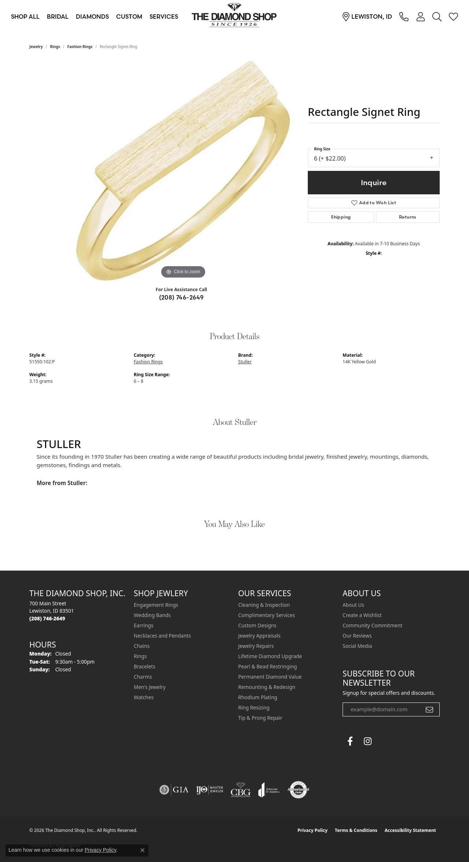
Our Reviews (357, 635)
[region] (183, 170)
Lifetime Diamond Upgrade (270, 656)
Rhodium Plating (257, 697)
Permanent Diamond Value (270, 676)
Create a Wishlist (362, 615)
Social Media (357, 645)
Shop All (25, 16)
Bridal (58, 16)
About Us (353, 604)
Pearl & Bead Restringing (267, 666)
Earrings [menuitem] (144, 625)
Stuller (245, 362)
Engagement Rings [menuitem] (156, 604)
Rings (55, 46)
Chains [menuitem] (141, 645)
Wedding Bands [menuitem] (152, 615)
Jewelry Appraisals (259, 635)
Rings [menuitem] (140, 656)
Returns (408, 217)
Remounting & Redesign (266, 686)
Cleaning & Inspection (264, 604)
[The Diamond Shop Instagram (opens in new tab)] (385, 741)
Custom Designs (257, 625)
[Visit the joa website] (269, 790)
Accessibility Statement (410, 830)
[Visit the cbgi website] (240, 790)
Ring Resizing (254, 707)
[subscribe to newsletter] (429, 709)
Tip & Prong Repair (260, 717)
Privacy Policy (313, 830)
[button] (420, 16)
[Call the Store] (47, 618)
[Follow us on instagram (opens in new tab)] (367, 741)
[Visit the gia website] (174, 790)
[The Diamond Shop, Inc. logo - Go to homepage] (234, 16)
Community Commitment (372, 625)
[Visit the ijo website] (210, 790)
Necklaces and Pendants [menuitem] (162, 635)
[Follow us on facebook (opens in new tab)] (350, 741)
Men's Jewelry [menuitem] (150, 686)
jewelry (36, 46)
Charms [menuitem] (143, 676)
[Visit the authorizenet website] (298, 790)
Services (163, 16)
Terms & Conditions (356, 830)
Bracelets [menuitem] (144, 666)
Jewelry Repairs (256, 645)
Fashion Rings (80, 46)
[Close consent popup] (142, 850)
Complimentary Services (266, 615)
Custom (129, 16)
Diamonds (92, 16)
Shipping (341, 217)
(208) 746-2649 (181, 297)
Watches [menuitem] (144, 697)
